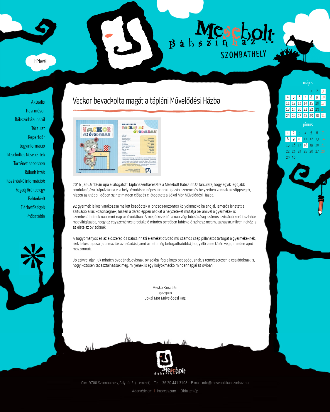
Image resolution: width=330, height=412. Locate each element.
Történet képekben (29, 163)
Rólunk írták (35, 172)
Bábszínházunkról (30, 119)
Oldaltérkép (189, 391)
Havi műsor (35, 111)
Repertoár (36, 137)
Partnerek (36, 198)
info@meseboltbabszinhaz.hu (225, 382)
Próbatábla (36, 216)
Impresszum (166, 391)
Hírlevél (40, 61)
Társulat (38, 128)
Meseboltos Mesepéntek (26, 155)
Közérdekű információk (25, 181)
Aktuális (38, 102)
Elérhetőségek (33, 207)
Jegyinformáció (32, 146)
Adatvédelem (142, 391)
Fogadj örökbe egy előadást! (30, 191)
